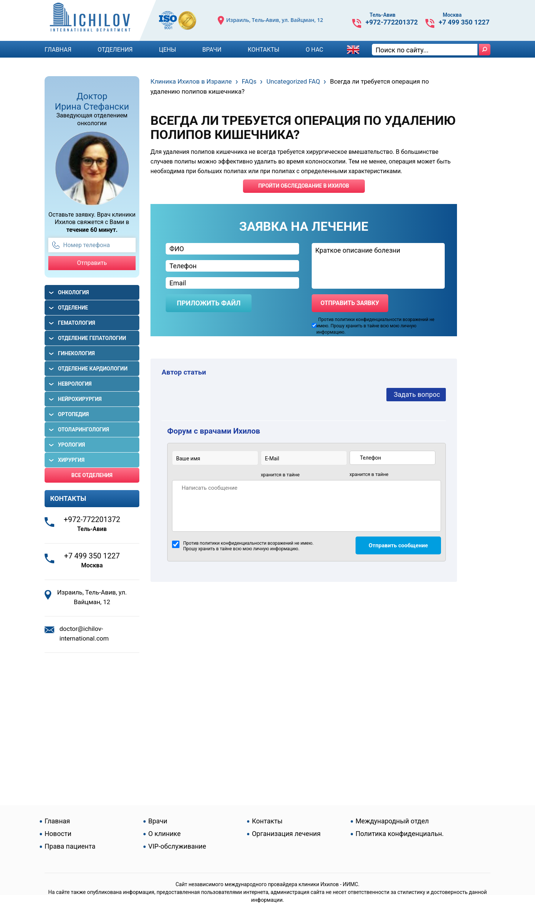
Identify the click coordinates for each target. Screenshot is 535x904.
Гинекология (76, 353)
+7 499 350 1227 (464, 22)
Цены (167, 49)
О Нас (314, 49)
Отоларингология (83, 429)
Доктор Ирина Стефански (92, 101)
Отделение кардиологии (92, 369)
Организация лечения (286, 833)
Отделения (115, 49)
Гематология (76, 323)
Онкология (73, 292)
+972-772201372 (392, 22)
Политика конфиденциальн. (400, 833)
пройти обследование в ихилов (303, 186)
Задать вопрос (417, 394)
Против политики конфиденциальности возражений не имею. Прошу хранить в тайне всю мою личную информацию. (243, 546)
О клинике (164, 833)
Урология (71, 445)
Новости (58, 833)
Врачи (211, 49)
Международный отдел (392, 821)
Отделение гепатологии (92, 338)
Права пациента (70, 846)
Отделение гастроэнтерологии (84, 310)
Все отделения (92, 475)
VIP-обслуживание (177, 846)
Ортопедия (73, 414)
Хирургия (71, 460)
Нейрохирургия (80, 399)
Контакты (263, 49)
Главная (58, 49)
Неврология (75, 384)
